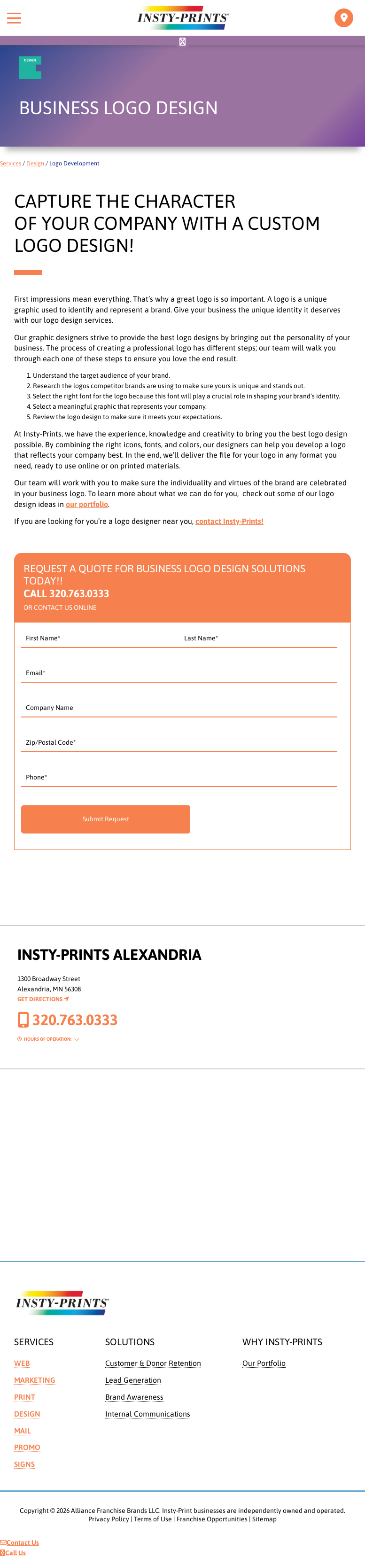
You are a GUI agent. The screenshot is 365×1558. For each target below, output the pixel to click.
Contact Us (19, 1542)
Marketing (34, 1380)
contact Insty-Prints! (229, 521)
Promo (27, 1447)
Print (24, 1397)
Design (35, 163)
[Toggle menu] (14, 18)
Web (22, 1363)
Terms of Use (153, 1519)
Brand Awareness (134, 1397)
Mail (22, 1430)
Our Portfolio (264, 1363)
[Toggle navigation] (343, 17)
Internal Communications (147, 1414)
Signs (24, 1464)
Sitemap (264, 1519)
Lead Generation (133, 1380)
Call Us (13, 1553)
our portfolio (87, 504)
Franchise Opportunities (212, 1519)
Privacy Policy (108, 1519)
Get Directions (43, 999)
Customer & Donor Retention (153, 1363)
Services (10, 163)
